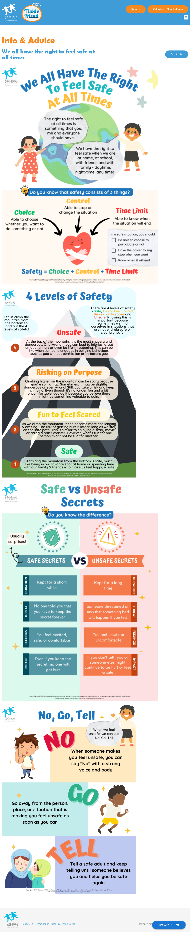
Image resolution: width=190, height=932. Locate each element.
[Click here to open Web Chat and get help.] (169, 925)
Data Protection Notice (63, 924)
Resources (27, 924)
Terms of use (42, 924)
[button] (186, 17)
